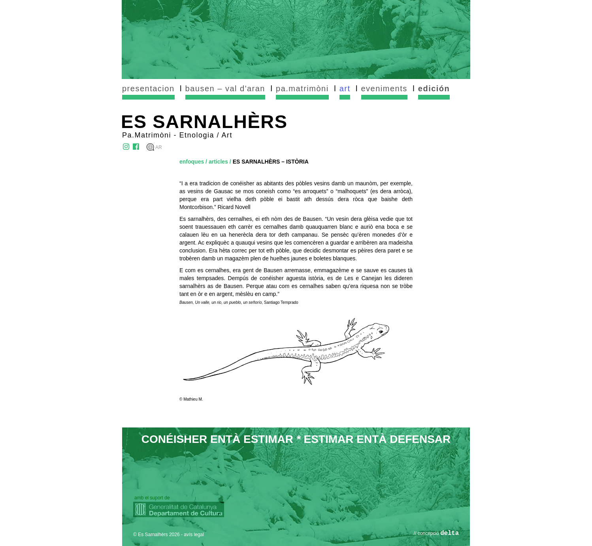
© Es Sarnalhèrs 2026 (156, 534)
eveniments (384, 88)
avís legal (194, 534)
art (345, 88)
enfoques (191, 161)
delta (449, 533)
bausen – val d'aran (225, 88)
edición (434, 88)
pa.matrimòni (302, 88)
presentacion (148, 88)
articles (218, 161)
